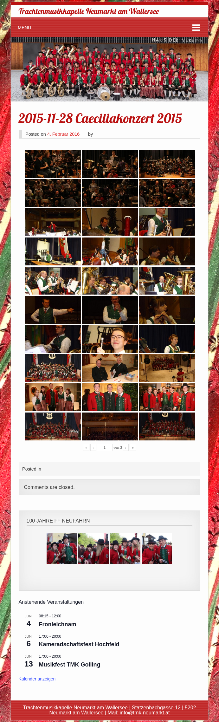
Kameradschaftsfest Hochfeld (79, 644)
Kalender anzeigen (37, 678)
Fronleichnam (57, 624)
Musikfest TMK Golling (69, 664)
